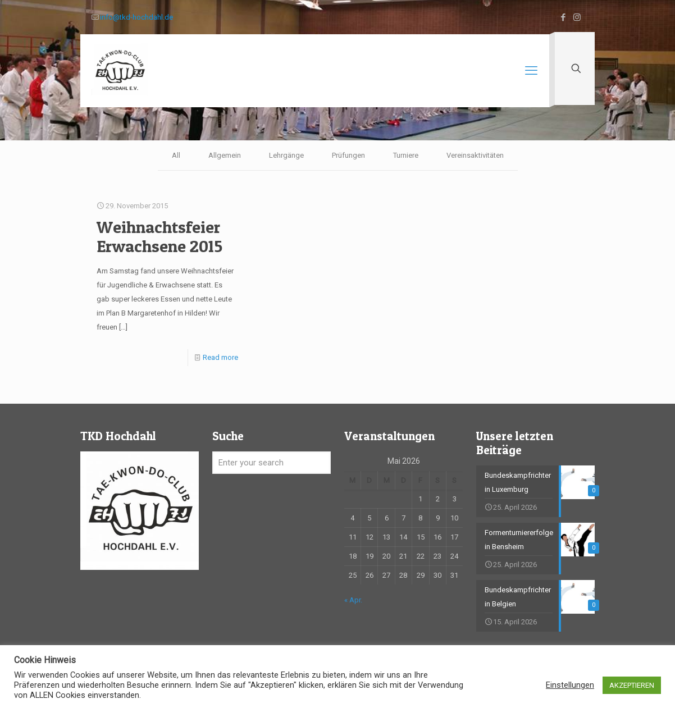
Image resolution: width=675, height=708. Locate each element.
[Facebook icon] (563, 17)
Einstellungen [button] (570, 685)
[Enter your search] (271, 462)
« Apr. (353, 600)
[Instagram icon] (577, 17)
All (176, 155)
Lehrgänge (286, 155)
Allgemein (224, 155)
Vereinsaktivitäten (475, 155)
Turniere (405, 155)
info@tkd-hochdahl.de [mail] (136, 17)
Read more (220, 357)
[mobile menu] (531, 70)
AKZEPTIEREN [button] (631, 685)
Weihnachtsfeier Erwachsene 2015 (159, 236)
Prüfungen (348, 155)
